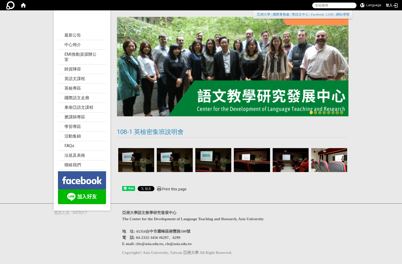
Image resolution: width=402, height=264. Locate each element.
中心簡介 (72, 44)
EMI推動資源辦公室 (80, 57)
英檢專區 (72, 88)
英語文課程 (74, 78)
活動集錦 (72, 136)
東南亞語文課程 (78, 107)
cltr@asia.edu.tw (149, 244)
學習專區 (72, 126)
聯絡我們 (72, 164)
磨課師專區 (74, 117)
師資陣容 (72, 69)
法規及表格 (74, 155)
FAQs (69, 145)
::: (347, 14)
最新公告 (72, 35)
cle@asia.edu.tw (178, 244)
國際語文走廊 (76, 97)
